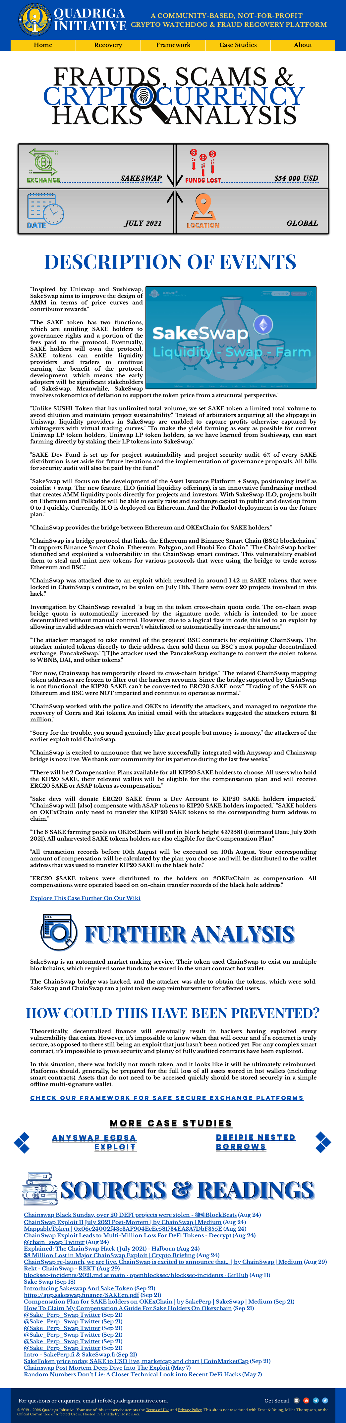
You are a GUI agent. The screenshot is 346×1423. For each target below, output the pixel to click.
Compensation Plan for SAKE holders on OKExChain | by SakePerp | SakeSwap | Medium (148, 1301)
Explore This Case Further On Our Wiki (85, 898)
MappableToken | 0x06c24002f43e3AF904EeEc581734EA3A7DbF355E (123, 1228)
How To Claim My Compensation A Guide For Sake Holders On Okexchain (128, 1308)
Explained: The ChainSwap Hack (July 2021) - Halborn (99, 1248)
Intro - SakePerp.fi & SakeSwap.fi (69, 1354)
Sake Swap (38, 1281)
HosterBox (129, 1414)
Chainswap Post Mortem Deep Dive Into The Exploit (97, 1367)
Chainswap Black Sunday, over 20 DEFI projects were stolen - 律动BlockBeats (130, 1215)
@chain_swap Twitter (54, 1242)
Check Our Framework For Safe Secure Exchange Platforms (167, 1098)
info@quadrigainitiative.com (132, 1401)
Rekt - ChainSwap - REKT (59, 1268)
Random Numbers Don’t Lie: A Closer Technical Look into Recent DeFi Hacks (132, 1374)
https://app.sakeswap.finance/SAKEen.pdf (81, 1295)
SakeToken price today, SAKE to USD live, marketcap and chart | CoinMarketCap (136, 1361)
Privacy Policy (190, 1410)
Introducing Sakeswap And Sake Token (78, 1288)
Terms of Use (157, 1410)
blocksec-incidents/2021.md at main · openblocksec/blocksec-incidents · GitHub (136, 1275)
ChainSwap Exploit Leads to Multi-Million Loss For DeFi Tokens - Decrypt (127, 1235)
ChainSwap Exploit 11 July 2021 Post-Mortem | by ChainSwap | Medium (123, 1222)
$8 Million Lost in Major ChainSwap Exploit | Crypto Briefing (109, 1255)
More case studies (171, 1122)
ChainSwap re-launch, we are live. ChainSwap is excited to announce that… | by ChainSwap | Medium (163, 1262)
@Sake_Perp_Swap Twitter (62, 1314)
